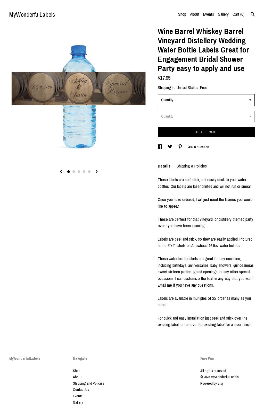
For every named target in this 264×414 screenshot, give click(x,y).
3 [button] (79, 171)
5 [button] (89, 171)
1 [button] (68, 171)
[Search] (253, 15)
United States (187, 87)
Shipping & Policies (192, 166)
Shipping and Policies (88, 383)
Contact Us (81, 389)
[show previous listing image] (61, 172)
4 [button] (84, 171)
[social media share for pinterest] (180, 147)
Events (208, 14)
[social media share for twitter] (170, 147)
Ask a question (198, 147)
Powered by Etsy (212, 383)
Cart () (238, 14)
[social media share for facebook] (160, 147)
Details (164, 166)
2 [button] (73, 171)
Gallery (223, 14)
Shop (182, 14)
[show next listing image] (96, 172)
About (194, 14)
